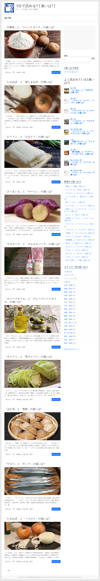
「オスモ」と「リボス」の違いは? (76, 250)
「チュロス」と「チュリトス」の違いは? (78, 193)
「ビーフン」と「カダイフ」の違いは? (27, 136)
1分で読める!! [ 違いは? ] (35, 5)
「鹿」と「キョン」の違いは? (74, 202)
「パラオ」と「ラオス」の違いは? (76, 257)
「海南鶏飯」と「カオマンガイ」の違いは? (79, 240)
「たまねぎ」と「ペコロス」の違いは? (27, 518)
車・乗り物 (68, 333)
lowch (9, 72)
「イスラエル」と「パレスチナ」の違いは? (79, 230)
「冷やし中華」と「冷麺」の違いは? (77, 260)
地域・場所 (68, 295)
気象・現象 (68, 319)
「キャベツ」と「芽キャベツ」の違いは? (28, 356)
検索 (65, 56)
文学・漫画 (68, 306)
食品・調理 (21, 72)
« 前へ (9, 570)
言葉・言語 (68, 326)
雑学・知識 (68, 336)
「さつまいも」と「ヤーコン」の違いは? (28, 191)
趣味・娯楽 (68, 329)
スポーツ (67, 275)
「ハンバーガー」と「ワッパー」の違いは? (79, 206)
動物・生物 (21, 454)
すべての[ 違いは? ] (71, 72)
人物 (65, 282)
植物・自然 (21, 127)
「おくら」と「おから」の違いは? (76, 215)
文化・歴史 (68, 302)
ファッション (69, 278)
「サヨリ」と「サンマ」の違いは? (24, 463)
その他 (66, 272)
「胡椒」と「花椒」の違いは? (74, 186)
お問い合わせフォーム (72, 349)
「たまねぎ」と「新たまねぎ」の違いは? (28, 81)
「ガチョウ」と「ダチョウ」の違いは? (78, 253)
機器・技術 (68, 316)
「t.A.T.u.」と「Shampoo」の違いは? (77, 236)
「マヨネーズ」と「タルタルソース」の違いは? (32, 243)
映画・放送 (68, 309)
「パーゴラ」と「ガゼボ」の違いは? (77, 190)
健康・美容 (68, 289)
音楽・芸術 (68, 340)
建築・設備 (68, 299)
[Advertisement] (80, 38)
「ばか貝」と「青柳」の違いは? (23, 409)
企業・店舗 (68, 285)
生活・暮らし (69, 323)
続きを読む (56, 72)
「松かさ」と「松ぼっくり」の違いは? (78, 243)
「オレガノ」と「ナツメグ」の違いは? (78, 247)
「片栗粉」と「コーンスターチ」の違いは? (29, 27)
